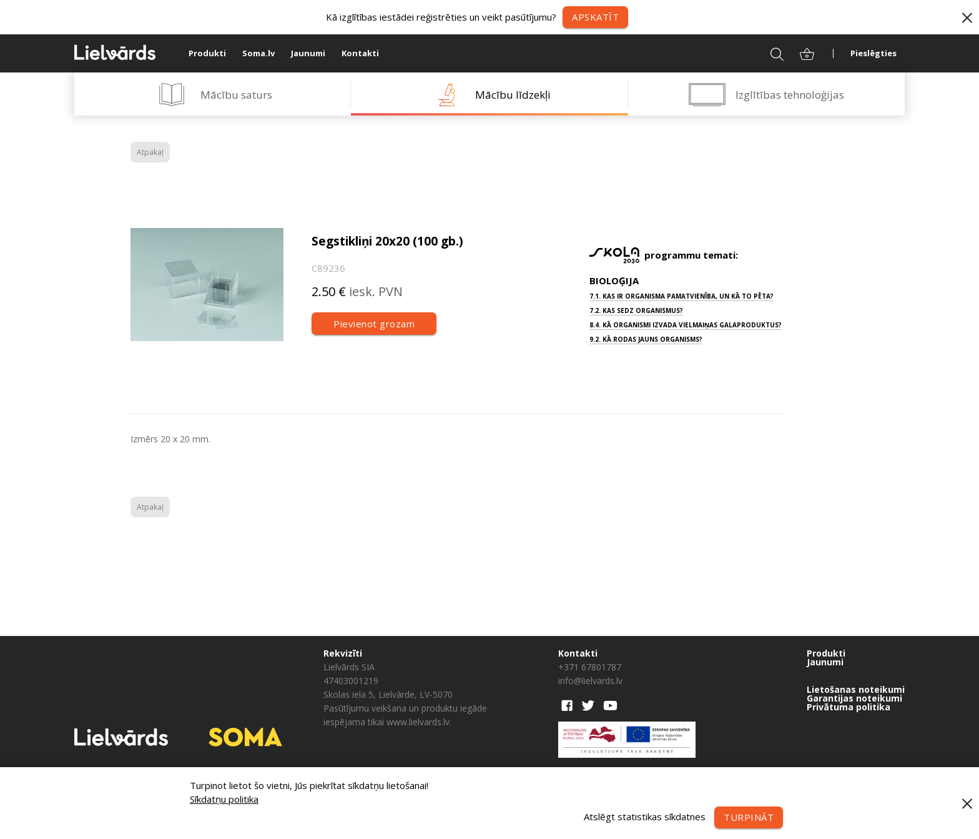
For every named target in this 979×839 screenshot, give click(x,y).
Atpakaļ (150, 152)
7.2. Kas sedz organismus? (636, 310)
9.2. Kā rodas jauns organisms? (645, 339)
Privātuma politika (848, 707)
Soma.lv (258, 53)
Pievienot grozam (374, 323)
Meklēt (769, 53)
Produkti (207, 53)
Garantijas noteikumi (854, 698)
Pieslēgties (873, 53)
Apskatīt (595, 17)
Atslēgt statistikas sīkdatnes (645, 816)
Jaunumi (308, 53)
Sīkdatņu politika (224, 799)
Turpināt (749, 817)
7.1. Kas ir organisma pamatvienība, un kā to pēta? (681, 296)
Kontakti (360, 53)
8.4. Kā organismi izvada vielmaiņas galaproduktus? (685, 324)
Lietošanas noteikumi (856, 689)
